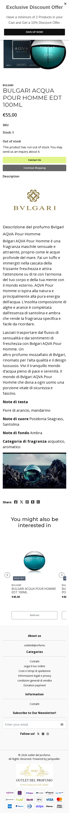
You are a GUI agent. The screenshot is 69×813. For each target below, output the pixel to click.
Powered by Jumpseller (46, 759)
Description (11, 176)
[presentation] (7, 575)
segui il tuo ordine (34, 666)
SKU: (6, 125)
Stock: (7, 132)
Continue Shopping (35, 167)
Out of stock (12, 141)
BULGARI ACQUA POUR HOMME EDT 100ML (34, 590)
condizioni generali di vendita (34, 680)
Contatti (34, 661)
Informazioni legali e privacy (34, 675)
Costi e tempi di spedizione (35, 671)
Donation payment (34, 685)
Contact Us (34, 160)
